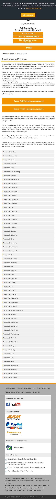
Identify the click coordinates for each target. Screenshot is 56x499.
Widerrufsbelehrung (43, 388)
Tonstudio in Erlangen (10, 211)
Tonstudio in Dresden (9, 195)
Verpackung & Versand (26, 480)
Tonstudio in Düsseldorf (10, 199)
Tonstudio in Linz (8, 286)
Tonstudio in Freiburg (9, 227)
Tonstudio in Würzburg (10, 373)
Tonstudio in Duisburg (10, 203)
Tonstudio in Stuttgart (9, 350)
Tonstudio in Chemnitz (10, 183)
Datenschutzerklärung (33, 8)
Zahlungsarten (10, 388)
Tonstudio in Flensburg (10, 219)
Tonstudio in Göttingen (10, 235)
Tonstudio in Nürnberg (10, 318)
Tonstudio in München (10, 306)
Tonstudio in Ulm (8, 358)
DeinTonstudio (26, 392)
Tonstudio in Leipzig (9, 282)
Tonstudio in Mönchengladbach (13, 310)
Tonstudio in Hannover (10, 247)
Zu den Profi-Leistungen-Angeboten (29, 109)
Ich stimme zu (28, 15)
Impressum (35, 392)
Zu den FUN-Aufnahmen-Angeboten (29, 101)
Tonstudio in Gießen (9, 231)
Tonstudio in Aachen (9, 152)
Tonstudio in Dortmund (10, 191)
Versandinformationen (24, 388)
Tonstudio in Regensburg (11, 334)
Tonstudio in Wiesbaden (10, 365)
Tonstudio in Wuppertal (10, 377)
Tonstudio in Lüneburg (10, 294)
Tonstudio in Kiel (8, 267)
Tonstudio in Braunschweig (11, 172)
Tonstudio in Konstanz (10, 278)
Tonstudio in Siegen (9, 346)
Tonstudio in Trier (8, 354)
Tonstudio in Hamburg (10, 243)
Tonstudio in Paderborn (10, 330)
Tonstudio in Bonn (8, 168)
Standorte (11, 53)
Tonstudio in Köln (8, 274)
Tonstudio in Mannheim (10, 302)
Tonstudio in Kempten (10, 263)
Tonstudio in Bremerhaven (11, 179)
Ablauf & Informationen (28, 37)
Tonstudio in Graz (8, 239)
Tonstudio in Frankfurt (10, 223)
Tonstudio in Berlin (9, 160)
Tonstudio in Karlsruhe (10, 259)
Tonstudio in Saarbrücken (11, 342)
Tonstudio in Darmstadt (10, 187)
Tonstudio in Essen (9, 215)
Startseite (5, 53)
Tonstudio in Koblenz (9, 270)
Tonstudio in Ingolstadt (10, 251)
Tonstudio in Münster (9, 314)
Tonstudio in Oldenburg (10, 322)
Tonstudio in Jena (8, 255)
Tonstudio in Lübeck (9, 290)
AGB (34, 388)
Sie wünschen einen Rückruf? (28, 41)
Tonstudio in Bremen (9, 175)
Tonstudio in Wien (8, 362)
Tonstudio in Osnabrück (10, 326)
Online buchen (28, 33)
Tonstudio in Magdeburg (10, 298)
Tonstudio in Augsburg (10, 156)
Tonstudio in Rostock (9, 338)
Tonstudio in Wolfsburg (10, 369)
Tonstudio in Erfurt (8, 207)
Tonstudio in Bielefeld (9, 164)
